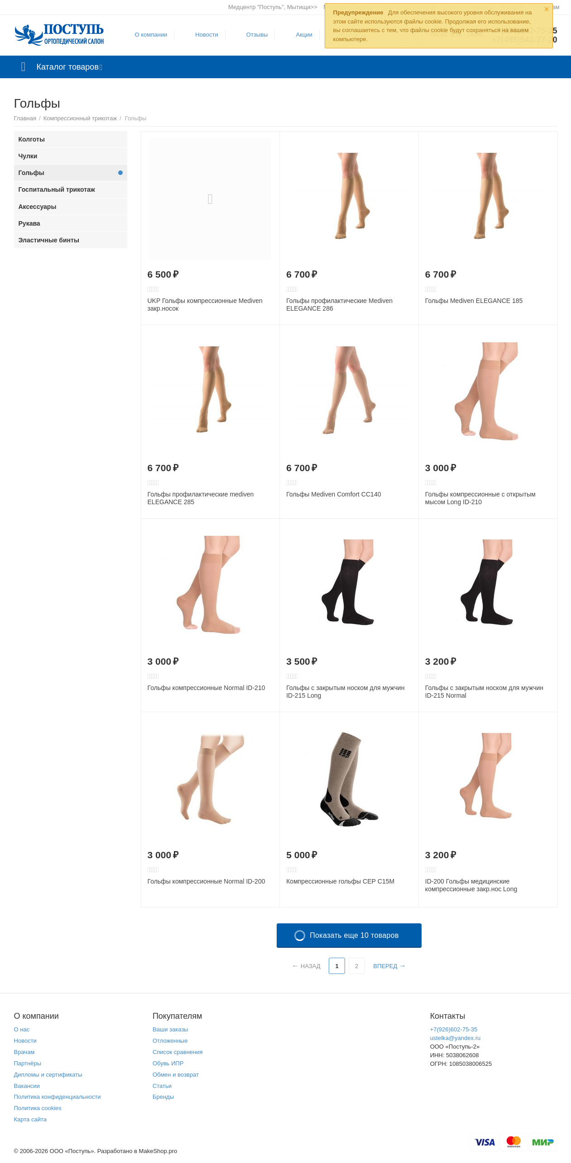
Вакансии (27, 1086)
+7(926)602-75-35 (454, 1029)
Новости (206, 34)
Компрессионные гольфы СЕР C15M (340, 881)
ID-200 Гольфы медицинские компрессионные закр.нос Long (471, 885)
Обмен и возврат (176, 1074)
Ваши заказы (170, 1029)
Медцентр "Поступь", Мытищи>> (272, 7)
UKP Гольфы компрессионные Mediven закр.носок (205, 304)
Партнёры (28, 1063)
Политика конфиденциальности (57, 1096)
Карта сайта (30, 1119)
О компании (151, 34)
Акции (304, 34)
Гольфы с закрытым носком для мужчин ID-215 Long (345, 691)
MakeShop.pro (158, 1151)
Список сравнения (178, 1052)
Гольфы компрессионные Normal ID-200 (206, 881)
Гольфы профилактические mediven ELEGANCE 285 (201, 498)
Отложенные (170, 1040)
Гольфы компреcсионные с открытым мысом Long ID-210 (480, 498)
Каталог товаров (68, 67)
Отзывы (257, 34)
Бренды (163, 1096)
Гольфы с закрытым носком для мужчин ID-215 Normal (484, 691)
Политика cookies (38, 1108)
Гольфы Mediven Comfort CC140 (333, 494)
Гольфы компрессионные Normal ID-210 (206, 687)
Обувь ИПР (168, 1063)
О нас (22, 1029)
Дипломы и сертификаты (48, 1074)
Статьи (162, 1086)
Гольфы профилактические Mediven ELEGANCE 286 (339, 304)
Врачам (24, 1052)
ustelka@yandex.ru (455, 1038)
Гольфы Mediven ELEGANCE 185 (474, 300)
